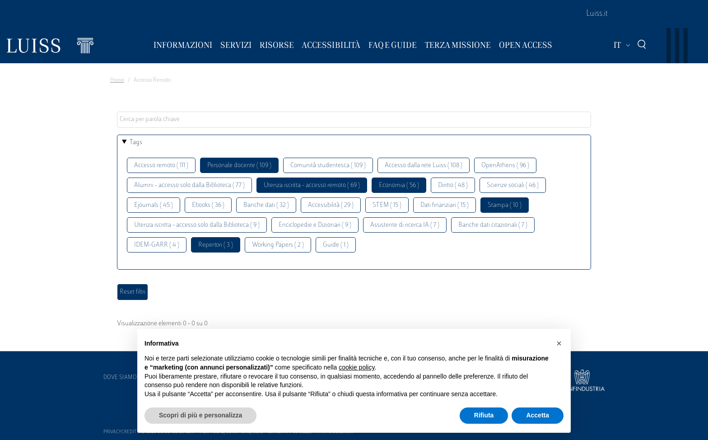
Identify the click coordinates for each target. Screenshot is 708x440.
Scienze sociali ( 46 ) (513, 185)
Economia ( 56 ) (399, 185)
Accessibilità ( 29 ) (331, 205)
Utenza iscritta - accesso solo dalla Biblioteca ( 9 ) (197, 225)
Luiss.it (597, 14)
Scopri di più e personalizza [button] (200, 415)
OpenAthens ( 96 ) (505, 165)
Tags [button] (136, 142)
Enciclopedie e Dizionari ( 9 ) (315, 225)
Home (117, 80)
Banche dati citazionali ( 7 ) (492, 225)
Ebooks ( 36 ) (208, 205)
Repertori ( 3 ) (215, 245)
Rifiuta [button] (484, 415)
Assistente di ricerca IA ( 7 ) (404, 225)
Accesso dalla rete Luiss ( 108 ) (423, 165)
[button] (559, 343)
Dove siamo (120, 377)
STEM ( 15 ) (387, 205)
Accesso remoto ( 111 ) (161, 165)
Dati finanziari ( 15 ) (444, 205)
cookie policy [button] (356, 367)
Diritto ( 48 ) (453, 185)
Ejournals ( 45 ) (153, 205)
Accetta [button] (537, 415)
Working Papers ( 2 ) (278, 245)
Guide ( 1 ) (336, 245)
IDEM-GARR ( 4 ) (156, 245)
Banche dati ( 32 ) (266, 205)
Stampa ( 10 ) (505, 205)
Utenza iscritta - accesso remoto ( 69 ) (312, 185)
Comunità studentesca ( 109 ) (328, 165)
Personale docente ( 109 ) (239, 165)
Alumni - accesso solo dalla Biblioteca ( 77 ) (189, 185)
